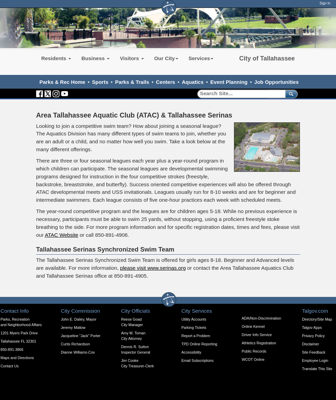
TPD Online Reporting (199, 344)
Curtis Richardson (75, 344)
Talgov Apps (312, 327)
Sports (100, 82)
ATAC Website (61, 235)
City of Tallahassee (267, 58)
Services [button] (201, 58)
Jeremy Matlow (73, 327)
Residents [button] (56, 58)
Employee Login (315, 360)
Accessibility (191, 352)
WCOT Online (253, 359)
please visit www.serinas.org (153, 268)
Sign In (325, 3)
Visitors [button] (132, 58)
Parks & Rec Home (62, 82)
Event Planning (228, 82)
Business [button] (95, 58)
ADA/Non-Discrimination (261, 318)
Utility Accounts (193, 319)
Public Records (254, 351)
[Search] (239, 94)
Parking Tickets (193, 327)
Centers (165, 82)
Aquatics (192, 82)
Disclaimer (310, 344)
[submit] (290, 93)
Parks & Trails (132, 82)
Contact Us (10, 366)
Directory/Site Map (317, 319)
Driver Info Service (257, 335)
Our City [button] (166, 58)
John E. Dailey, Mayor (78, 319)
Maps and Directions (17, 358)
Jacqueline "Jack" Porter (80, 336)
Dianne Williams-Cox (78, 352)
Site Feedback (313, 352)
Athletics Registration (259, 343)
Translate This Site (317, 369)
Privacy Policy (313, 336)
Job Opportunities (276, 82)
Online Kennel (253, 326)
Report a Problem (195, 336)
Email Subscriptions (197, 360)
